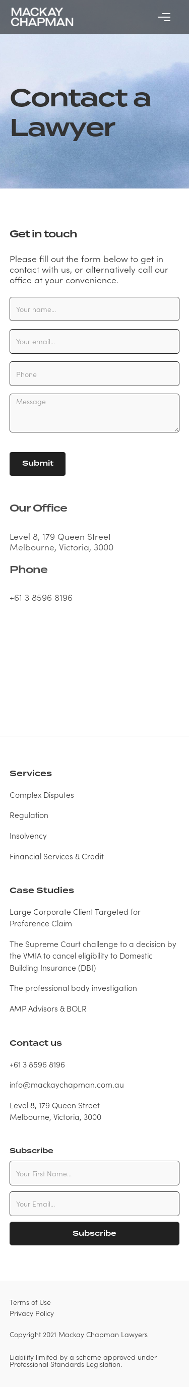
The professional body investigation (73, 987)
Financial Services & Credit (57, 855)
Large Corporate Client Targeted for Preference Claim (75, 917)
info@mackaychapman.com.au (67, 1084)
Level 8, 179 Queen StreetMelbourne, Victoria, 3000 (55, 1110)
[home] (42, 17)
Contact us (36, 1043)
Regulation (29, 814)
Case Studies (42, 891)
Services (31, 774)
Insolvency (28, 835)
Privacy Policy (32, 1313)
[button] (164, 17)
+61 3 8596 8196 (41, 597)
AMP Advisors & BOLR (48, 1008)
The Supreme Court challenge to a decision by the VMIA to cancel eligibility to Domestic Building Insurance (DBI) (93, 955)
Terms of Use (30, 1302)
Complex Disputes (42, 794)
